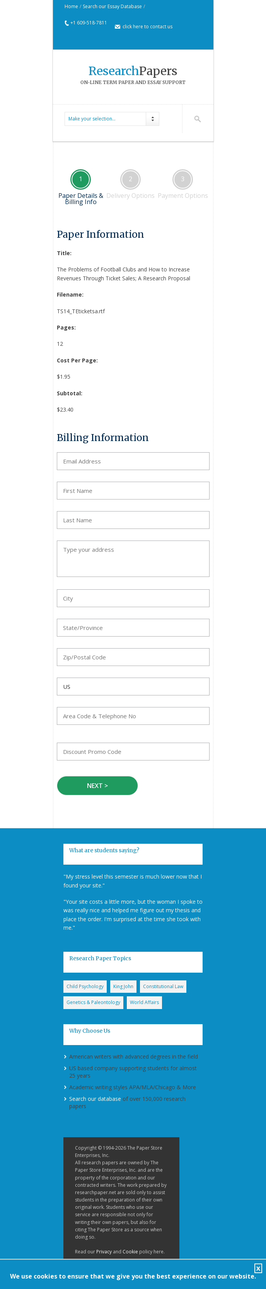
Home (71, 6)
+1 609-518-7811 (88, 22)
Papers (133, 71)
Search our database (95, 1098)
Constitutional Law (163, 986)
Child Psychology (85, 986)
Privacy (104, 1251)
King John (123, 986)
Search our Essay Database (112, 6)
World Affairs (144, 1002)
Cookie (130, 1251)
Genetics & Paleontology (93, 1002)
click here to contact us (147, 26)
